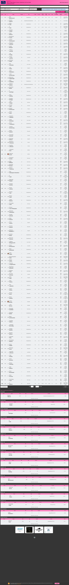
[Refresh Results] (68, 11)
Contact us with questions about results (34, 6)
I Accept (57, 583)
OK (67, 9)
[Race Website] (4, 2)
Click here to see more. (34, 441)
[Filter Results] (66, 11)
